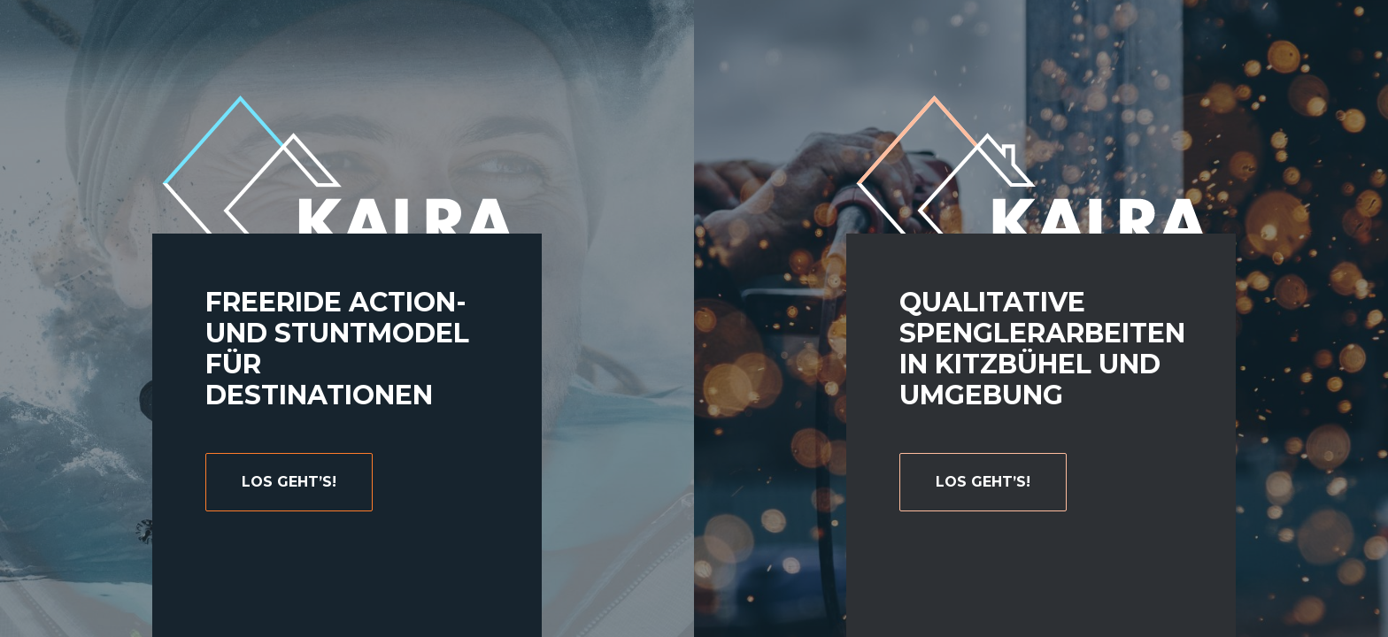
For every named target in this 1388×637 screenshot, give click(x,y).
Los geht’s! (983, 481)
